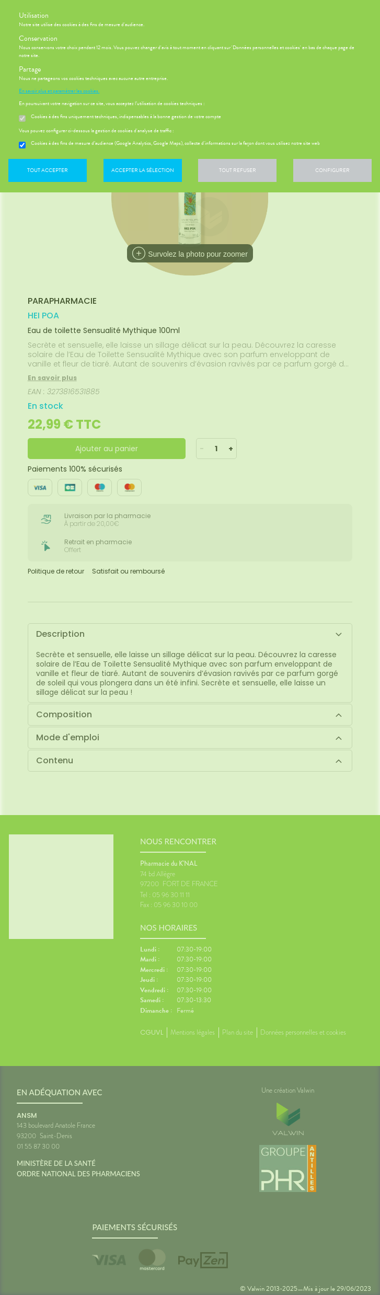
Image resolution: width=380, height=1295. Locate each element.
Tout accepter (47, 170)
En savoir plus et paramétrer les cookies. (59, 91)
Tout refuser (237, 170)
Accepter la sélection (142, 170)
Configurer (332, 170)
